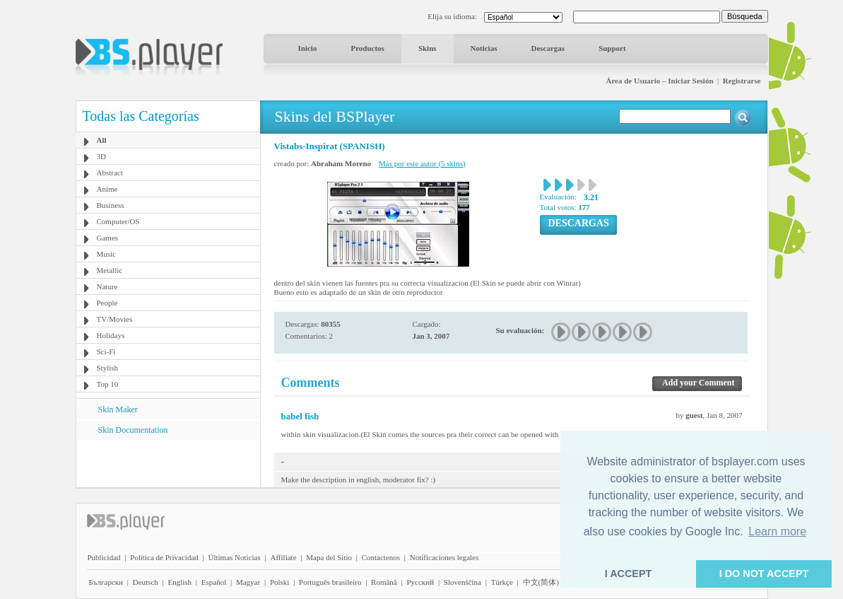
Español (213, 582)
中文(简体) (541, 582)
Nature (107, 286)
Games (108, 237)
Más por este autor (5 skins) (422, 163)
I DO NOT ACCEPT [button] (764, 573)
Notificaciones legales (444, 557)
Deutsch (145, 582)
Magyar (248, 582)
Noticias (484, 48)
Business (110, 205)
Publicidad (104, 557)
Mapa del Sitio (329, 557)
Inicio (307, 48)
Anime (107, 189)
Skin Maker (118, 409)
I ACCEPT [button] (628, 573)
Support (612, 48)
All (102, 140)
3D (101, 156)
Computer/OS (118, 221)
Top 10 (108, 384)
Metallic (110, 270)
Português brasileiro (330, 582)
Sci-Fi (106, 351)
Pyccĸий (420, 582)
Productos (367, 48)
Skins (427, 48)
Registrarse (742, 80)
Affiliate (283, 557)
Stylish (108, 368)
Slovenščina (462, 582)
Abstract (110, 172)
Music (107, 254)
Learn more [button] (777, 531)
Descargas (548, 48)
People (107, 302)
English (179, 582)
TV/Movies (115, 319)
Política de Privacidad (164, 557)
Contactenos (381, 557)
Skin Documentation (133, 430)
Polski (280, 582)
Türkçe (502, 582)
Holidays (111, 335)
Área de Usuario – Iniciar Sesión (659, 80)
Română (384, 582)
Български (106, 582)
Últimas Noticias (234, 557)
